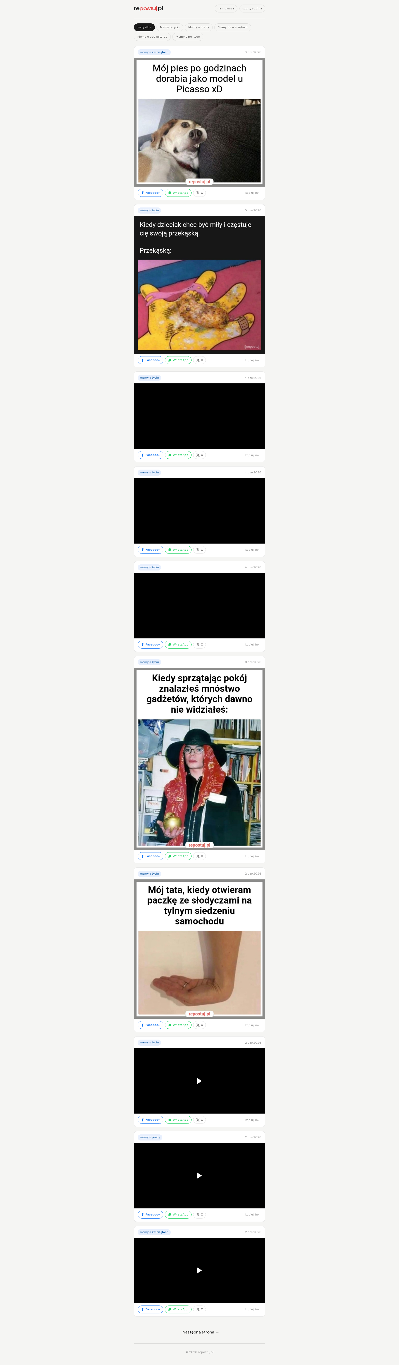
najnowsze (226, 8)
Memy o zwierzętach (233, 27)
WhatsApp (178, 193)
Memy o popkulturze (152, 37)
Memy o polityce (188, 37)
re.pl (148, 8)
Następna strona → (201, 1332)
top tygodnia (252, 8)
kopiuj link (252, 192)
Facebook (150, 193)
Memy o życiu (170, 27)
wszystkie (144, 27)
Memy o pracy (198, 27)
